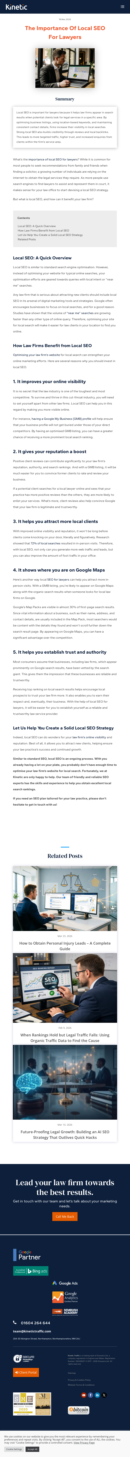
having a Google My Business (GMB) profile (61, 419)
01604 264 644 (35, 1323)
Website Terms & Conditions (81, 1384)
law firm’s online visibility (89, 737)
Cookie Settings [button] (14, 1449)
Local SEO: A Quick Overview (37, 226)
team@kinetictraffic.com (32, 1331)
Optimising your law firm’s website (36, 355)
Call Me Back (65, 1216)
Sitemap (72, 1373)
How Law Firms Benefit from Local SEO (43, 230)
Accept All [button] (32, 1449)
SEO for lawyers (58, 579)
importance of (38, 159)
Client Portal (28, 1372)
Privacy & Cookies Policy (79, 1379)
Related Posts (27, 239)
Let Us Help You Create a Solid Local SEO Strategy (50, 235)
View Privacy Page (84, 1442)
